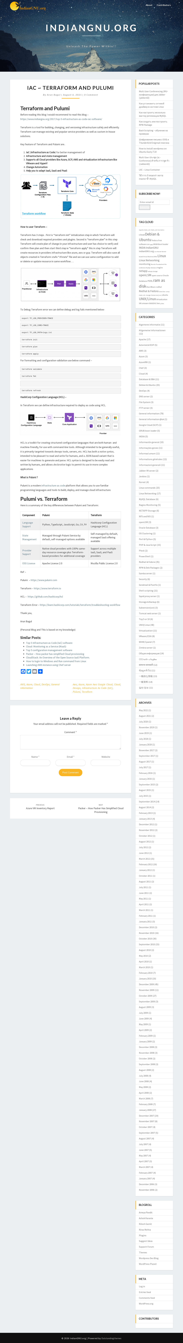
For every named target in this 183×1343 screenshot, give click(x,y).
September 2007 (147, 1132)
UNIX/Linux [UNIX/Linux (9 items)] (147, 299)
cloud (117, 684)
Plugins (142, 1235)
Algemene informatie (149, 324)
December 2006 (146, 1184)
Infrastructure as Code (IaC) (97, 688)
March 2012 (144, 858)
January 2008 (145, 1110)
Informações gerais (148, 447)
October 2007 (145, 1127)
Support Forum (146, 1246)
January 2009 (145, 1041)
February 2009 (146, 1035)
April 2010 (144, 961)
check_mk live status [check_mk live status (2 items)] (157, 230)
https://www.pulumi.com (44, 580)
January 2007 (145, 1178)
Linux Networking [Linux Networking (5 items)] (149, 260)
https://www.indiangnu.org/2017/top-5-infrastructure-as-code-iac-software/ (61, 119)
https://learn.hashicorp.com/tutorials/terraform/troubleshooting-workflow (80, 605)
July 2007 (143, 1144)
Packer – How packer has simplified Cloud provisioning (55, 654)
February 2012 (146, 864)
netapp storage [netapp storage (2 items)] (152, 271)
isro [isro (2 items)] (155, 252)
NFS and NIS (145, 516)
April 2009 (144, 1030)
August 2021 (145, 715)
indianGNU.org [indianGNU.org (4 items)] (146, 251)
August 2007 (145, 1138)
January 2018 (145, 744)
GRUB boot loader (148, 430)
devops (76, 688)
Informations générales (150, 459)
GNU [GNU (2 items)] (148, 244)
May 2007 (143, 1155)
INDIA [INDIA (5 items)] (142, 247)
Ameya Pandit (145, 1212)
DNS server (144, 396)
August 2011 (145, 881)
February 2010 (146, 972)
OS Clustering (145, 533)
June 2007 (144, 1150)
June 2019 (144, 733)
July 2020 (143, 721)
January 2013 (145, 818)
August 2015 (145, 790)
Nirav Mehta (145, 1229)
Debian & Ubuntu (147, 385)
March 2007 (144, 1167)
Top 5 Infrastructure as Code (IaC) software (49, 642)
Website (106, 756)
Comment (70, 732)
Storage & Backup (147, 601)
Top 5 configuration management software (49, 650)
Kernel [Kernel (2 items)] (159, 252)
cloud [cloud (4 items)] (142, 234)
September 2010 (147, 944)
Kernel (142, 482)
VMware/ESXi (145, 636)
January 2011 (145, 921)
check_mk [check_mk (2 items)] (147, 230)
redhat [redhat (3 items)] (159, 287)
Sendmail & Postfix (148, 584)
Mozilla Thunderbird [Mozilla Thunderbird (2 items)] (157, 264)
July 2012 (143, 847)
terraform (87, 691)
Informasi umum (147, 453)
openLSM (143, 522)
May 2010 (143, 955)
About (149, 5)
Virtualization (146, 630)
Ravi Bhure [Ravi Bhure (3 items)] (151, 287)
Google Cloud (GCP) (148, 424)
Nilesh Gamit (145, 1223)
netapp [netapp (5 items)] (143, 271)
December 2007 (146, 1115)
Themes (143, 1252)
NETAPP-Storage (147, 510)
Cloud (37, 684)
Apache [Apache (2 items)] (141, 230)
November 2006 (146, 1189)
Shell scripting (146, 590)
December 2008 (146, 1047)
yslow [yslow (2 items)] (162, 303)
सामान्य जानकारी (146, 664)
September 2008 (147, 1064)
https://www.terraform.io (47, 588)
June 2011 (144, 893)
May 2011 (143, 898)
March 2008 (144, 1098)
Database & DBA (147, 379)
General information (149, 413)
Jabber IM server (147, 470)
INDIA (142, 436)
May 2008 (143, 1087)
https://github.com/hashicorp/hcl (45, 596)
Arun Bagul (54, 94)
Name (35, 756)
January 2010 (145, 978)
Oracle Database (147, 527)
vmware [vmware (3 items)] (145, 303)
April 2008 (144, 1092)
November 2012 (146, 830)
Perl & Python (146, 539)
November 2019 (146, 727)
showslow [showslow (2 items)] (162, 292)
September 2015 (147, 784)
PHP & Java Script (147, 544)
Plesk (141, 550)
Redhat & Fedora (147, 562)
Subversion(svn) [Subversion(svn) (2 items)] (156, 295)
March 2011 (144, 910)
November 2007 (146, 1121)
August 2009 (145, 1007)
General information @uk (151, 419)
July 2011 (143, 887)
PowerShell (144, 556)
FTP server (144, 407)
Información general (149, 442)
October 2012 (145, 835)
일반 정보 (144, 687)
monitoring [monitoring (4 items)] (144, 264)
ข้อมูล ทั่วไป (145, 670)
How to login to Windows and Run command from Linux (56, 661)
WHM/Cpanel (145, 641)
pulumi (76, 691)
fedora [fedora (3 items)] (155, 240)
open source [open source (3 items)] (157, 275)
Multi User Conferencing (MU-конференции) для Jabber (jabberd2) (153, 94)
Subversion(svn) (147, 607)
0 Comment (91, 94)
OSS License (28, 563)
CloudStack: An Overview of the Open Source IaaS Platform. (58, 657)
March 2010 (144, 967)
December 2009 (146, 984)
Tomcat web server (148, 613)
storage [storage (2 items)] (148, 295)
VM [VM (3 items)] (140, 303)
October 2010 (145, 938)
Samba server (145, 573)
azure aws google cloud (99, 684)
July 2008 (143, 1075)
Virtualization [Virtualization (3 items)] (161, 299)
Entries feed (145, 1292)
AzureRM (143, 362)
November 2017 (146, 750)
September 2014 (147, 801)
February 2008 (146, 1104)
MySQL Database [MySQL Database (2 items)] (151, 268)
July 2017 (143, 767)
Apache (142, 339)
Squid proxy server (147, 596)
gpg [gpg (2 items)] (151, 244)
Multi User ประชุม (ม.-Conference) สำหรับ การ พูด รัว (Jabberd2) (154, 160)
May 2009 (143, 1024)
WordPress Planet (148, 1263)
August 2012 (145, 841)
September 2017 (147, 755)
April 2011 (144, 904)
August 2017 (145, 761)
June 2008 (144, 1081)
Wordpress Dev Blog (149, 1258)
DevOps (46, 684)
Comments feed (147, 1297)
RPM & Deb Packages (149, 567)
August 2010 (145, 950)
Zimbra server (146, 647)
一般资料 (143, 681)
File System (144, 402)
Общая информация (149, 653)
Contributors (164, 5)
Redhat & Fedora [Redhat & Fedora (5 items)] (148, 291)
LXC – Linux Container (149, 169)
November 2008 (146, 1052)
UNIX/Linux (144, 624)
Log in (142, 1286)
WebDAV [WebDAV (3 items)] (152, 303)
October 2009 (145, 995)
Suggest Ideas (146, 1241)
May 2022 (143, 710)
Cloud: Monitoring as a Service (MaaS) (46, 646)
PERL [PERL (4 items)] (150, 280)
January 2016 (145, 778)
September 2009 (147, 1001)
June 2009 (144, 1018)
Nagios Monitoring (148, 504)
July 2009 (143, 1012)
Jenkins (143, 476)
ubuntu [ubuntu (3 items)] (165, 295)
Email (70, 756)
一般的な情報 (146, 676)
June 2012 (144, 853)
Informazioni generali (150, 464)
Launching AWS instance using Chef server (48, 665)
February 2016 (146, 773)
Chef (141, 367)
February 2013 (146, 813)
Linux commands (147, 487)
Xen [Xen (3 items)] (158, 303)
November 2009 (146, 990)
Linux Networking (147, 493)
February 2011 (146, 915)
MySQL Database (147, 499)
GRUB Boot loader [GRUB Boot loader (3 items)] (160, 244)
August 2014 (145, 807)
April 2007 (144, 1161)
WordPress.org (146, 1303)
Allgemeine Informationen (152, 330)
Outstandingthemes (111, 1338)
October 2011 (145, 875)
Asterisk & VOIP (146, 345)
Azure (29, 684)
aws (75, 684)
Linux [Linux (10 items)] (162, 255)
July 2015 (143, 795)
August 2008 (145, 1070)
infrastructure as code (53, 485)
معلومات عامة (150, 659)
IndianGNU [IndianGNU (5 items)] (152, 247)
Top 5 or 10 (144, 619)
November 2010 (146, 933)
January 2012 (145, 870)
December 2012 (146, 824)
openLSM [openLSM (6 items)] (145, 275)
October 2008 (145, 1058)
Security (143, 579)
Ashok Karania (146, 1218)
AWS (22, 684)
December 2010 (146, 927)
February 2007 (146, 1172)
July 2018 (143, 738)
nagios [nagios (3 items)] (160, 267)
